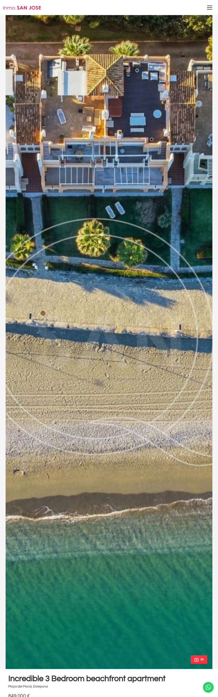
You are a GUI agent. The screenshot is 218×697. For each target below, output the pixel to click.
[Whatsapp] (208, 687)
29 (199, 660)
